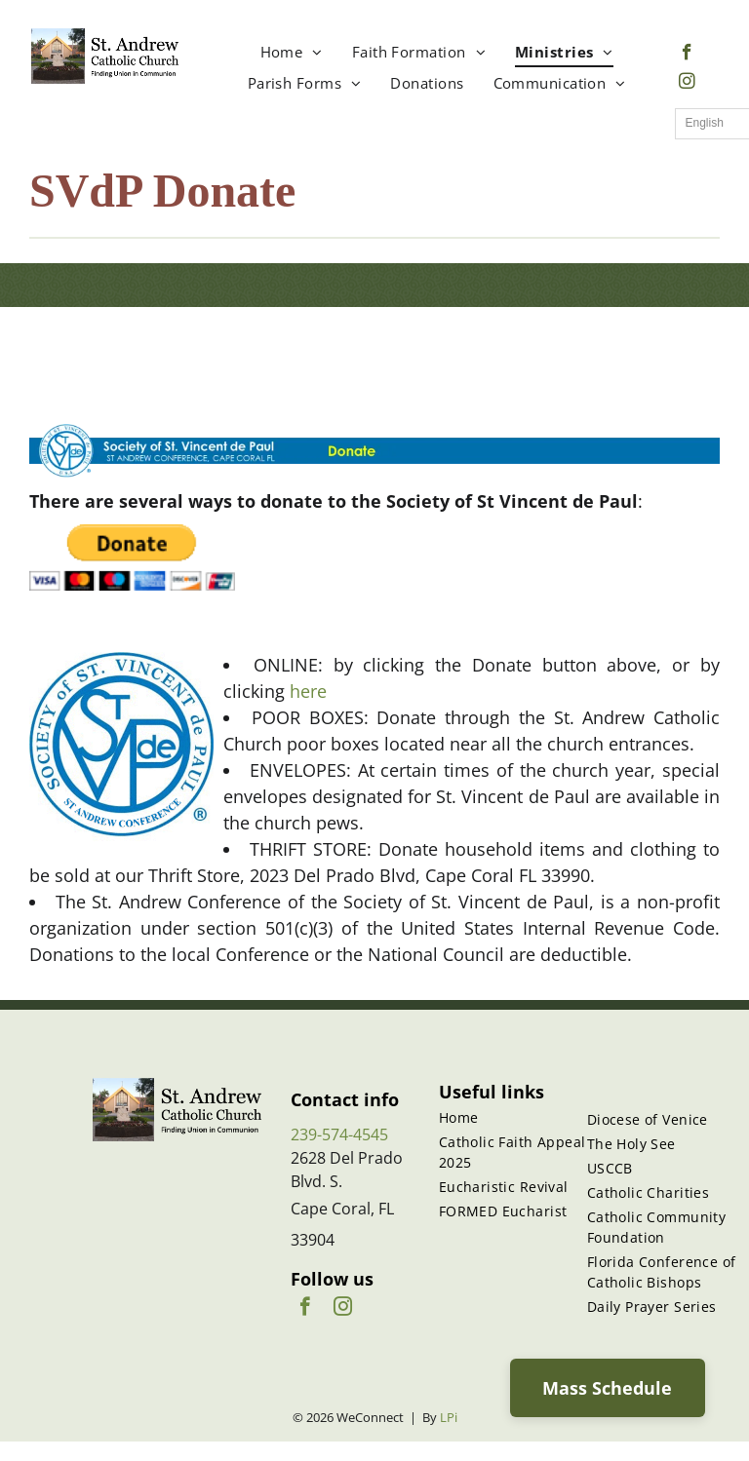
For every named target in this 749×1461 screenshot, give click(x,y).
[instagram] (687, 83)
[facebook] (687, 54)
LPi (448, 1417)
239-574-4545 (339, 1134)
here (308, 691)
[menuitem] (291, 52)
